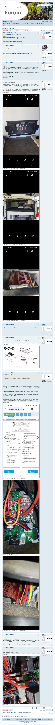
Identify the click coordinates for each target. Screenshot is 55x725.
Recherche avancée (51, 5)
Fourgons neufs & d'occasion (46, 25)
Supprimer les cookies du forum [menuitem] (37, 719)
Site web (37, 25)
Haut (51, 43)
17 (46, 332)
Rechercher (49, 5)
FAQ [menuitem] (11, 21)
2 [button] (49, 30)
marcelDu (43, 337)
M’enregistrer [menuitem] (44, 21)
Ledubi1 (6, 82)
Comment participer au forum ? (10, 25)
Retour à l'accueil (7, 719)
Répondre (5, 30)
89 (46, 40)
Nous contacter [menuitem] (19, 719)
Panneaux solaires (8, 28)
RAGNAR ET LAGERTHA (46, 32)
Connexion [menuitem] (50, 21)
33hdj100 (43, 324)
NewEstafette (44, 62)
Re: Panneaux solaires (9, 32)
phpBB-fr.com (29, 722)
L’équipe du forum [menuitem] (27, 719)
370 (46, 57)
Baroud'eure (44, 49)
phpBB (24, 721)
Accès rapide (6, 21)
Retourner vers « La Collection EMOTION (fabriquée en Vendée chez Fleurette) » (17, 712)
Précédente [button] (46, 30)
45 (46, 345)
